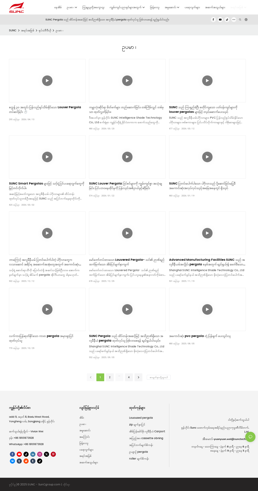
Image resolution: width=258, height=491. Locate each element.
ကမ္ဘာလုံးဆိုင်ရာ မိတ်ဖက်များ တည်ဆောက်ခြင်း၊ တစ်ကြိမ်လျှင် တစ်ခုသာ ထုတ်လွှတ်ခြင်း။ (126, 109)
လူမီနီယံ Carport (155, 431)
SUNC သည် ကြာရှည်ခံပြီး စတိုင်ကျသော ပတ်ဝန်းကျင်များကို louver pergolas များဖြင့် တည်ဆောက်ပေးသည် (203, 109)
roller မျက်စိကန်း (139, 459)
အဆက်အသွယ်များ (88, 462)
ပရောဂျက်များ (86, 449)
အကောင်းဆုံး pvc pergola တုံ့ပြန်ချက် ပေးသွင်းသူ (200, 336)
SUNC (13, 30)
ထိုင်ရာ (66, 484)
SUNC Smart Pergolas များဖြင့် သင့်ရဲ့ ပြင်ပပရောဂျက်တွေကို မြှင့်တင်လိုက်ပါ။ (46, 185)
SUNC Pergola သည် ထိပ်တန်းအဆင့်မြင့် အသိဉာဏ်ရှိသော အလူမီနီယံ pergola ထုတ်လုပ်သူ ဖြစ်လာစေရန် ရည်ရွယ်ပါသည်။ (126, 338)
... (119, 375)
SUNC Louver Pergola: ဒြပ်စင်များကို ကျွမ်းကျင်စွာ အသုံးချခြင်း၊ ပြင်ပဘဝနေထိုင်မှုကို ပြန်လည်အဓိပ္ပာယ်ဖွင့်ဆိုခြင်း (125, 185)
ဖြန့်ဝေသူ (83, 443)
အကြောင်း (84, 437)
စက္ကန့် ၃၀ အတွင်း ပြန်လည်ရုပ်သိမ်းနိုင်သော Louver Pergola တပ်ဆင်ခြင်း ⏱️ (45, 109)
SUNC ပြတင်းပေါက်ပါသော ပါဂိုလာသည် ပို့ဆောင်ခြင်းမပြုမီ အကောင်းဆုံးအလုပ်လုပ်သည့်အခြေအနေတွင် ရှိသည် (202, 185)
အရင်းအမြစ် (27, 30)
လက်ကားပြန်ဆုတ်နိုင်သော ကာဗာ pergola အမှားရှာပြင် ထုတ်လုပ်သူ (41, 338)
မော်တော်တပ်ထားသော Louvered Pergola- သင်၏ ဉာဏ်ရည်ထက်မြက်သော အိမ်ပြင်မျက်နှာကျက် (127, 261)
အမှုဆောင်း (84, 430)
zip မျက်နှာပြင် (137, 424)
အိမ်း (81, 417)
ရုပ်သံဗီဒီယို (45, 30)
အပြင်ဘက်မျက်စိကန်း (141, 445)
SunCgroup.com (49, 484)
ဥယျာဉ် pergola (138, 452)
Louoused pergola (141, 418)
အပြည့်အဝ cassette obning (146, 438)
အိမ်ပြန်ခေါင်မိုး (137, 431)
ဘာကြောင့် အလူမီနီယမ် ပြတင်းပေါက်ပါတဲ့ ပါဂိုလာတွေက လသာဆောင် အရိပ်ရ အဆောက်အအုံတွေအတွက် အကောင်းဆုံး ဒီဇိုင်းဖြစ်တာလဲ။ (44, 262)
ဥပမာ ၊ (59, 30)
